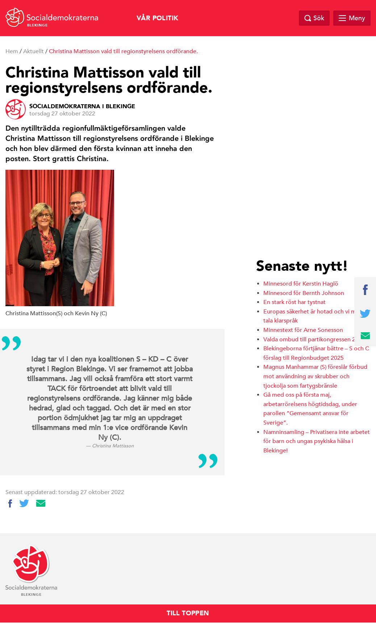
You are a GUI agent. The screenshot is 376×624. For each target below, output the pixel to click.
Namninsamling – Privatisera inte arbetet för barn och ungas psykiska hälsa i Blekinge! (316, 441)
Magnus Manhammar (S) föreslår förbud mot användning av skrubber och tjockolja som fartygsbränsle (315, 376)
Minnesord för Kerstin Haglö (300, 283)
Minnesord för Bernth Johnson (303, 293)
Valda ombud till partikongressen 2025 (314, 339)
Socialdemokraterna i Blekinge (82, 106)
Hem (11, 51)
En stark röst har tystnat (294, 302)
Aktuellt (33, 51)
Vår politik (157, 18)
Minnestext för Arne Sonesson (303, 330)
